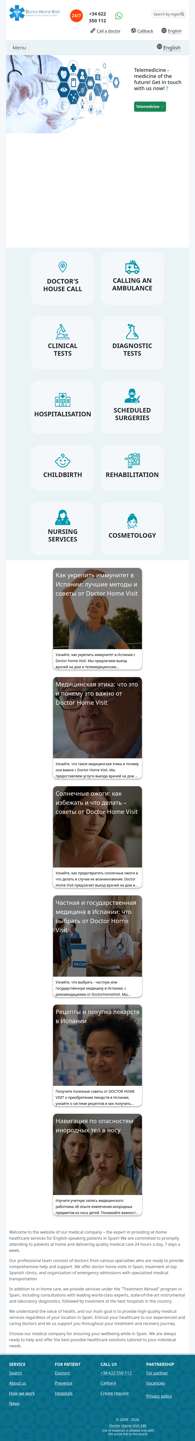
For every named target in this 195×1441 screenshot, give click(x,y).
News (14, 1403)
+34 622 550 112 (97, 17)
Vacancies (155, 1383)
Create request (115, 1393)
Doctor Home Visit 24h (128, 1426)
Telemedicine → (150, 106)
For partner (157, 1373)
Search (15, 1373)
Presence (63, 1383)
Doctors (62, 1373)
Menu (20, 47)
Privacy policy (159, 1396)
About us (17, 1383)
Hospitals (64, 1393)
